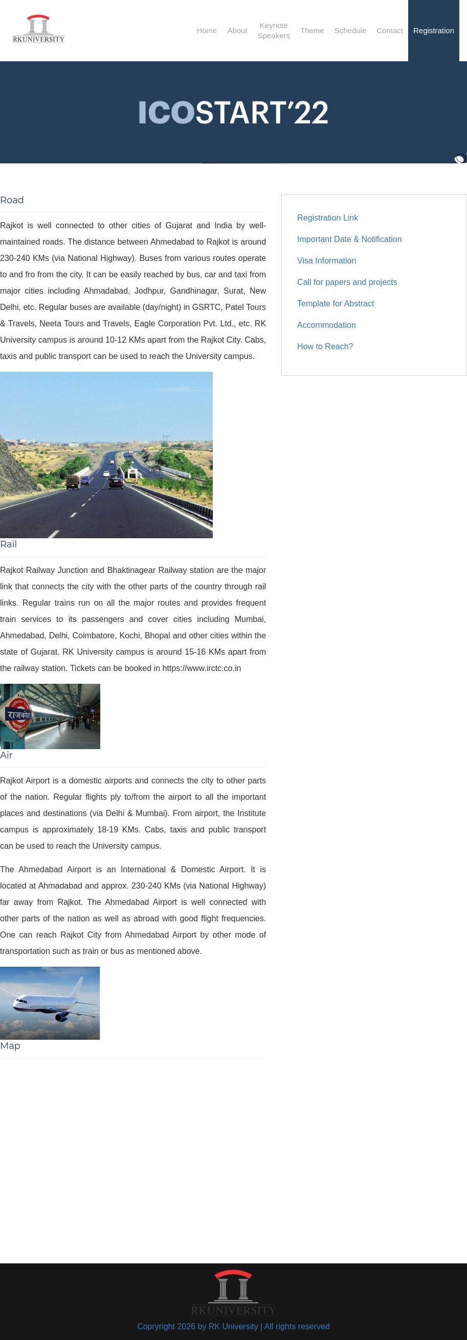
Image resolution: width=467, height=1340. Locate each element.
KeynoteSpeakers (274, 30)
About (237, 30)
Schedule (351, 30)
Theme (312, 30)
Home (206, 30)
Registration (433, 30)
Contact (389, 30)
